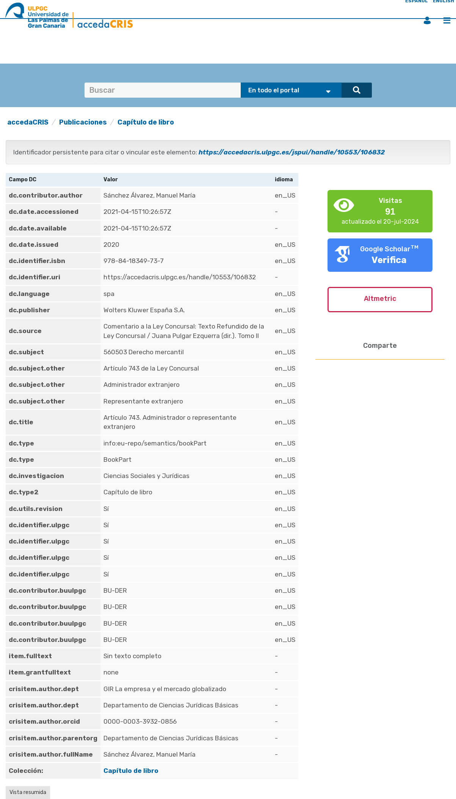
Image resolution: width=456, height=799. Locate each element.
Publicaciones (83, 122)
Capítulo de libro (146, 122)
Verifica (389, 260)
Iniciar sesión (427, 20)
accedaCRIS (28, 122)
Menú (446, 20)
